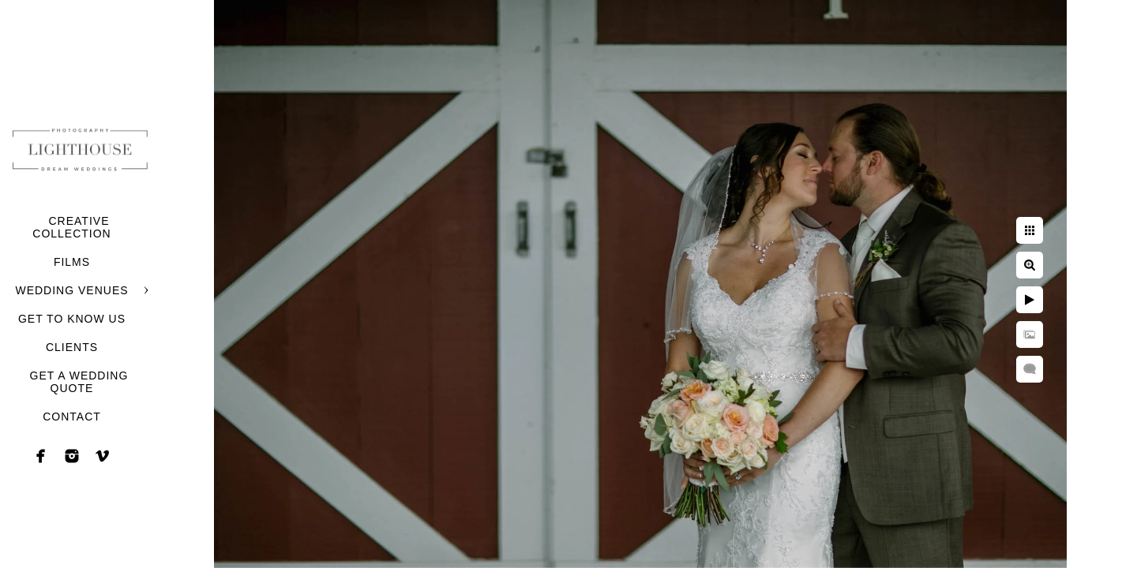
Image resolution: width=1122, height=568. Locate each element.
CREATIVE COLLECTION (71, 227)
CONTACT (72, 416)
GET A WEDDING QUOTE (79, 381)
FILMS (72, 262)
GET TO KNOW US (72, 318)
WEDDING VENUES (71, 290)
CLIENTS (72, 347)
